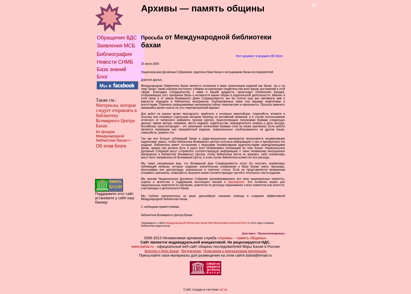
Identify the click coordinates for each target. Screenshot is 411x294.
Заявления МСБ (116, 46)
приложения (236, 182)
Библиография (114, 54)
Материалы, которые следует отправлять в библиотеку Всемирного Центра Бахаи (116, 115)
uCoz (223, 289)
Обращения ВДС (117, 38)
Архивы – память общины (241, 238)
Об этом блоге (111, 146)
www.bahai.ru (142, 246)
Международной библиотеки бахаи (186, 222)
